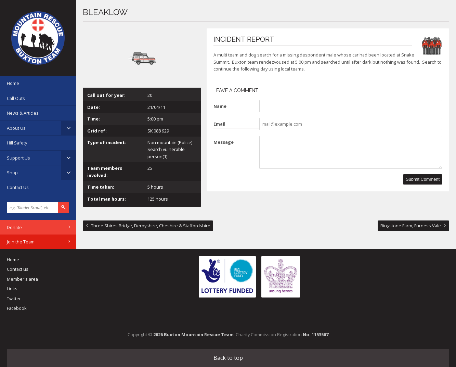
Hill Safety (17, 143)
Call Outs (16, 98)
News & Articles (23, 113)
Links (12, 289)
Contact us (17, 269)
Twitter (14, 298)
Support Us (18, 158)
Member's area (22, 279)
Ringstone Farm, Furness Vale (410, 226)
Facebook (17, 308)
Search (63, 207)
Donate (14, 227)
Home (13, 83)
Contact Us (18, 187)
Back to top (228, 358)
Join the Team (21, 242)
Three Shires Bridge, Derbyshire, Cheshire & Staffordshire (150, 226)
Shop (12, 172)
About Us (16, 128)
